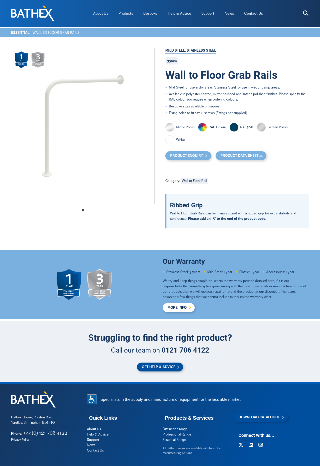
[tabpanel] (82, 126)
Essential (20, 32)
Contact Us (253, 13)
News (229, 13)
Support (207, 13)
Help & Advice (179, 13)
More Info (177, 307)
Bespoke (150, 13)
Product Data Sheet (239, 155)
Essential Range (174, 440)
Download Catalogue (259, 417)
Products (125, 13)
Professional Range (177, 434)
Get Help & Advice (158, 367)
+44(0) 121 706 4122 (45, 433)
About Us (100, 13)
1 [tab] (83, 210)
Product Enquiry (186, 155)
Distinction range (175, 429)
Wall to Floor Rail (194, 181)
